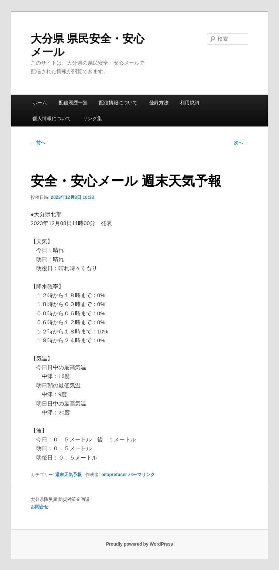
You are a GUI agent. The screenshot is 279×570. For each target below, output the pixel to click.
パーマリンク (141, 474)
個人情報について (52, 118)
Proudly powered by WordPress (139, 544)
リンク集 (92, 118)
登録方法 (159, 102)
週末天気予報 (68, 474)
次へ (241, 142)
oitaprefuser (114, 474)
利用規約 (189, 102)
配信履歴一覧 (73, 102)
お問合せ (39, 506)
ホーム (40, 102)
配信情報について (118, 102)
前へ (38, 142)
